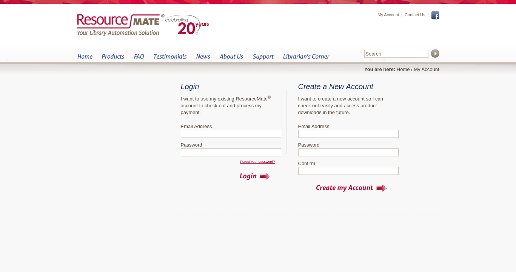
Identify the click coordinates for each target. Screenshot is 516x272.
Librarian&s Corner (306, 59)
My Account (388, 14)
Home (84, 59)
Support (263, 59)
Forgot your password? (257, 162)
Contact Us (415, 14)
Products (113, 59)
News (203, 59)
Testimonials (170, 59)
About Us (231, 59)
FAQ (139, 59)
